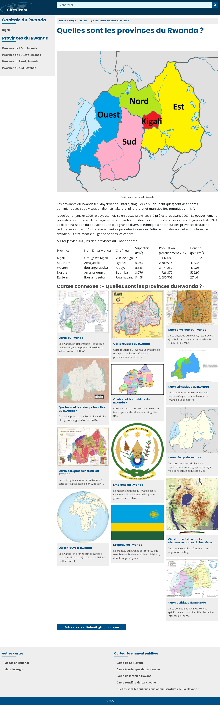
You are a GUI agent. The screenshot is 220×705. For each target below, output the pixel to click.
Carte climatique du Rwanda (188, 387)
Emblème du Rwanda (128, 485)
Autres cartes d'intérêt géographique (91, 627)
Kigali (6, 30)
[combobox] (134, 5)
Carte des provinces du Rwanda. (137, 197)
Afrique (72, 20)
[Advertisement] (112, 43)
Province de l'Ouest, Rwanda (21, 55)
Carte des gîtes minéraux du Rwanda (79, 472)
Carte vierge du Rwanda (185, 457)
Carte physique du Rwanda (187, 330)
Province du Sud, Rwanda (19, 68)
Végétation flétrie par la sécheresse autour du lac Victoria (192, 540)
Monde (62, 20)
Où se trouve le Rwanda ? (76, 548)
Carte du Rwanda (71, 338)
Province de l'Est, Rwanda (19, 48)
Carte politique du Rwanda (187, 602)
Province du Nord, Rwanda (20, 61)
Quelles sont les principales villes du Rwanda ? (82, 408)
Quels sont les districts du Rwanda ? (131, 401)
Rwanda (83, 20)
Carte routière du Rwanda (131, 344)
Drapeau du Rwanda (127, 545)
